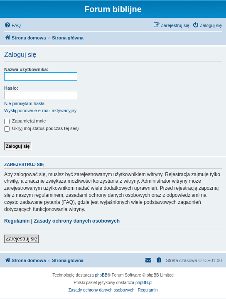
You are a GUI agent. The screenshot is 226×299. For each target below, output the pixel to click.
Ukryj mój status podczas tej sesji (41, 128)
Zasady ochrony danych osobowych (77, 221)
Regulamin (16, 221)
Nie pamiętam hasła (24, 103)
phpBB (101, 275)
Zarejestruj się (21, 239)
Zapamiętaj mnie (25, 120)
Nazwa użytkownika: (26, 69)
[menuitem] (12, 25)
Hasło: (11, 88)
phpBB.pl (143, 282)
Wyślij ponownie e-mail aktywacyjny (40, 110)
